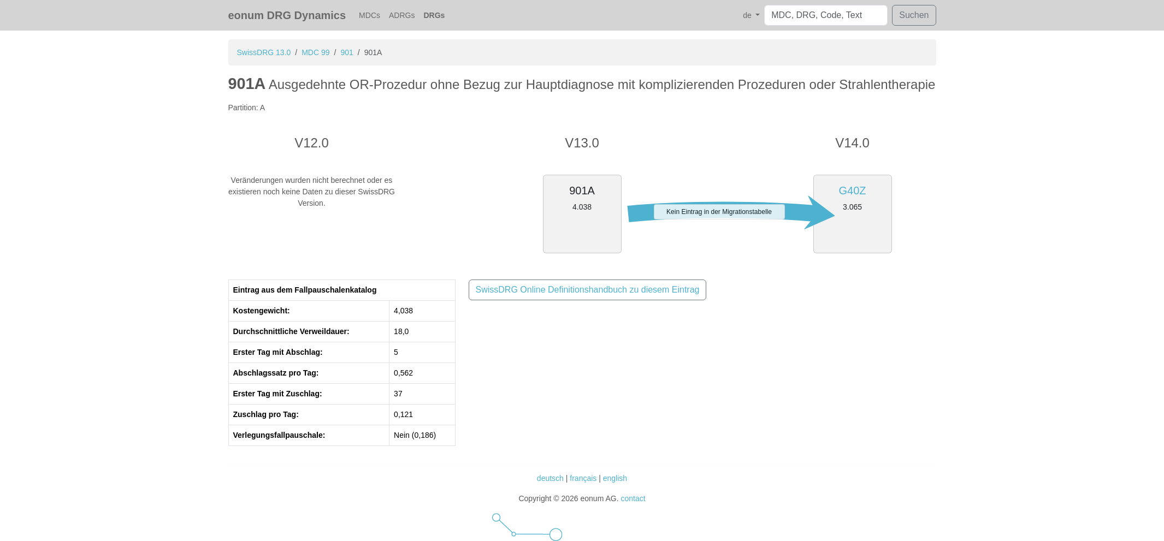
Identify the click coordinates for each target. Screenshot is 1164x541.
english (615, 478)
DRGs (434, 15)
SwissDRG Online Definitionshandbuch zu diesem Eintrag (588, 289)
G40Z (852, 191)
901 (346, 52)
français (583, 478)
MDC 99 (315, 52)
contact (633, 498)
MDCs (369, 15)
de (748, 15)
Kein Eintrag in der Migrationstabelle (719, 212)
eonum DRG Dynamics (287, 15)
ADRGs (402, 15)
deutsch (550, 478)
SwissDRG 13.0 (264, 52)
